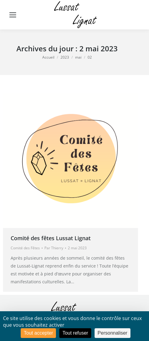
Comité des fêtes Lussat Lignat (51, 238)
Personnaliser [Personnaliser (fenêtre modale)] (112, 333)
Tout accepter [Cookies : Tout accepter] (38, 333)
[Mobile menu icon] (12, 15)
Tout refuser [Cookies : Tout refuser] (75, 333)
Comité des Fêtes (25, 248)
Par (53, 248)
